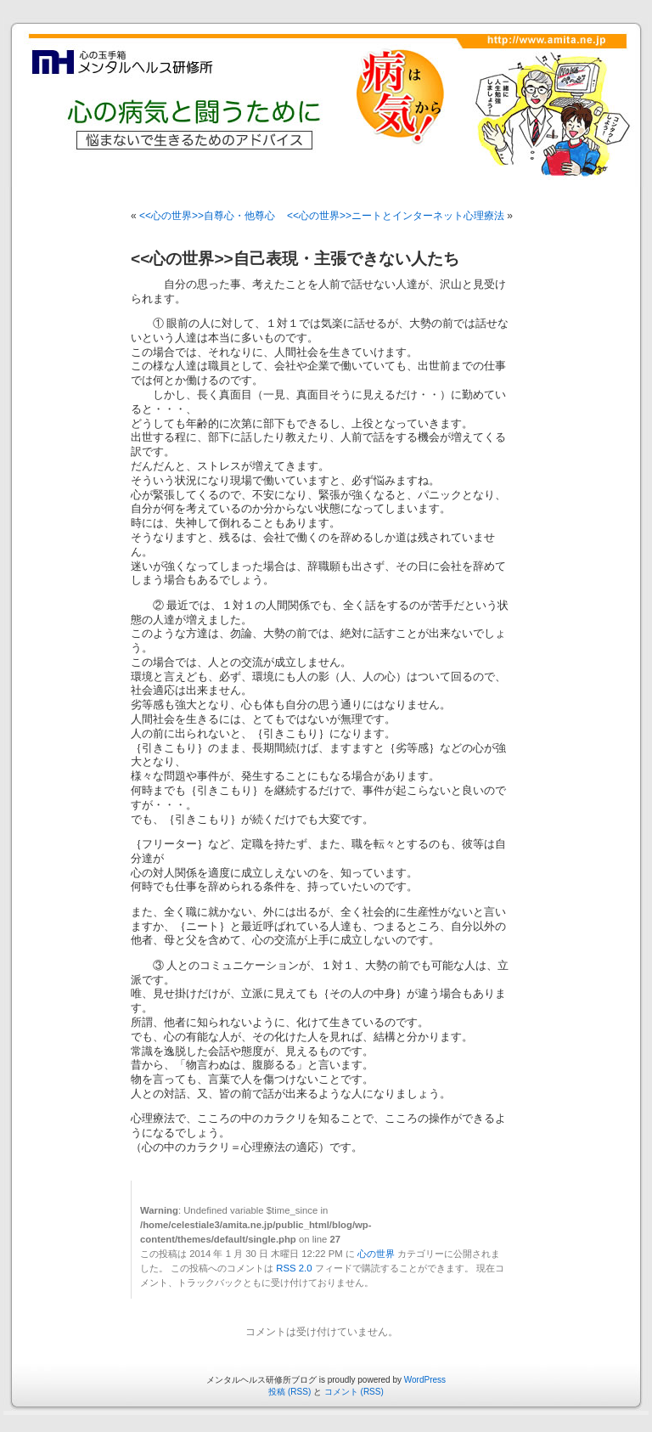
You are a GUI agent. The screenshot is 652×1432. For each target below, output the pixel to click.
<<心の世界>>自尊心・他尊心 (207, 216)
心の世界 (376, 1254)
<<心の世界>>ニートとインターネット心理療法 (395, 216)
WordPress (425, 1379)
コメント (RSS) (354, 1391)
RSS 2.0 (294, 1268)
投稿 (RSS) (289, 1391)
